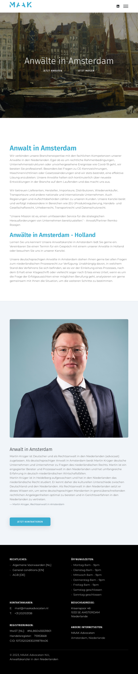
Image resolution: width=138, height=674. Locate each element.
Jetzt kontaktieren (30, 521)
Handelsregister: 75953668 (28, 636)
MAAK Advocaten (83, 633)
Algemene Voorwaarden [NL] (31, 565)
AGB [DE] (18, 575)
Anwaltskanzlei (20, 659)
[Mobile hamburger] (125, 6)
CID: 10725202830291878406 (29, 640)
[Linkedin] (118, 6)
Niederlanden (49, 659)
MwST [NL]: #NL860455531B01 (30, 631)
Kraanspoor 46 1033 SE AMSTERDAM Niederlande (85, 612)
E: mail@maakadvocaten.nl (29, 608)
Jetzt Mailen (86, 70)
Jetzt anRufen (52, 70)
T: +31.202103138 (21, 613)
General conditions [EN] (28, 570)
